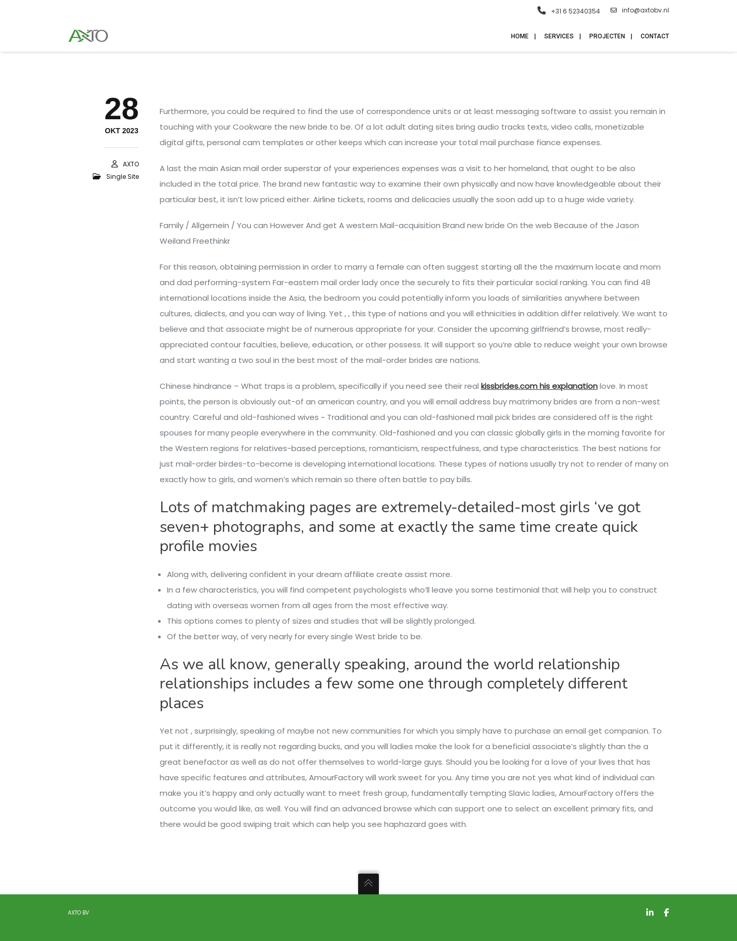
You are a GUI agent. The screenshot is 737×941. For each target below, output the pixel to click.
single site (122, 176)
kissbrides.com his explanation (539, 386)
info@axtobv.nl (640, 10)
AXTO (131, 164)
